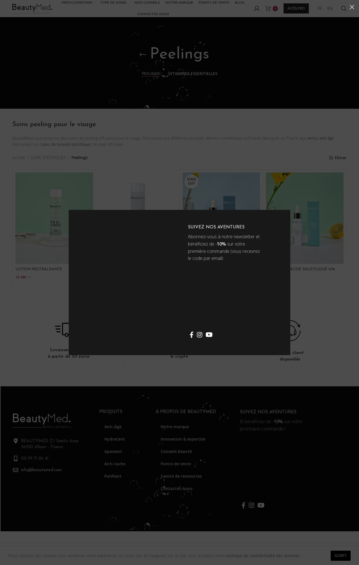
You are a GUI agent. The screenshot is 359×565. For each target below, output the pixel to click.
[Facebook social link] (191, 334)
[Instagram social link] (199, 334)
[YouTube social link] (209, 334)
